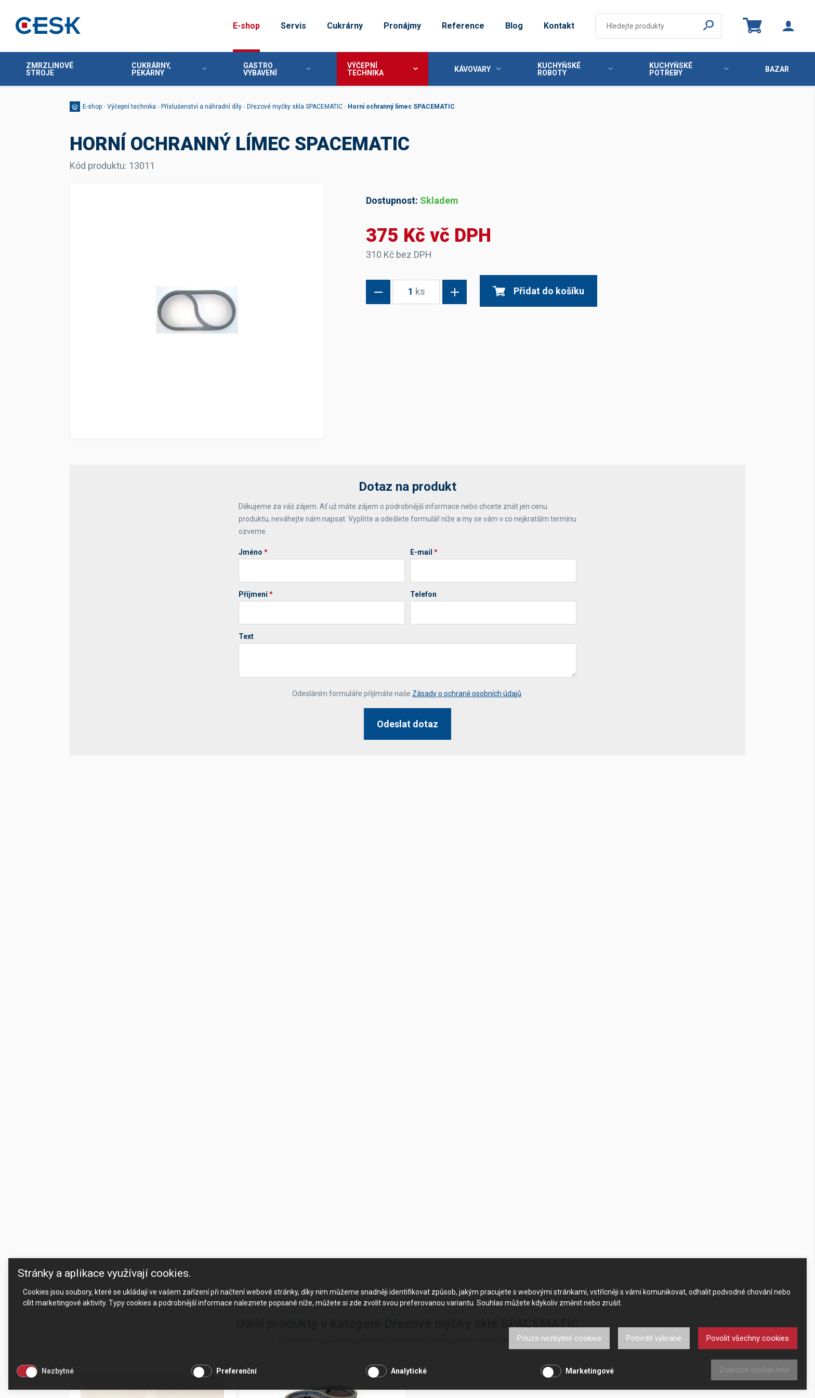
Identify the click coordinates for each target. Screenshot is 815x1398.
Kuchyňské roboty (575, 69)
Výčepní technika (382, 69)
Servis (293, 26)
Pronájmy (402, 26)
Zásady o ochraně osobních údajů (466, 693)
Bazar (777, 69)
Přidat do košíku (538, 290)
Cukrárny (345, 26)
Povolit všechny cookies (747, 1338)
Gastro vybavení (277, 69)
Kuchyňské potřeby (689, 69)
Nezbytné (58, 1371)
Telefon (423, 594)
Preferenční (236, 1371)
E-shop (246, 26)
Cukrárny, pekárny (169, 69)
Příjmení (256, 594)
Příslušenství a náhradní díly (201, 106)
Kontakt (559, 26)
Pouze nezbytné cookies (559, 1338)
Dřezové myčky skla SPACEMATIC (295, 106)
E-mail (424, 552)
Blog (514, 26)
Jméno (253, 552)
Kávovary (477, 69)
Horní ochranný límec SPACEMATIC (401, 106)
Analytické (409, 1371)
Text (246, 636)
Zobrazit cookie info (754, 1370)
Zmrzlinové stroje (49, 69)
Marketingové (590, 1371)
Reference (463, 26)
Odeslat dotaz (407, 723)
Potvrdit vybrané (653, 1338)
